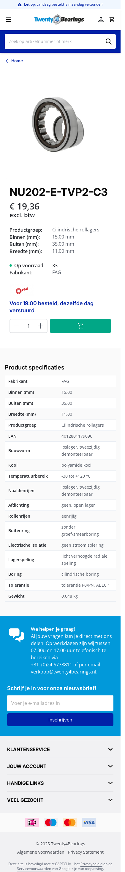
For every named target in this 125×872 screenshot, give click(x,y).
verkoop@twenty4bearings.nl (63, 671)
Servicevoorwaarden (34, 868)
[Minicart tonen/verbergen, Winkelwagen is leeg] (111, 19)
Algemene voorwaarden (40, 852)
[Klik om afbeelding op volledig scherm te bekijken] (60, 123)
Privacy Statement (86, 852)
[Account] (101, 19)
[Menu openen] (8, 19)
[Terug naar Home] (14, 61)
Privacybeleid (91, 863)
